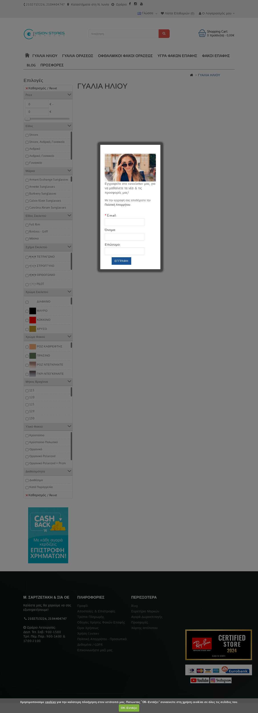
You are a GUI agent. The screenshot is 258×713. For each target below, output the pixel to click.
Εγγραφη (121, 261)
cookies (50, 702)
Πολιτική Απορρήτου (117, 204)
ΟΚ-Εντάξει (129, 708)
